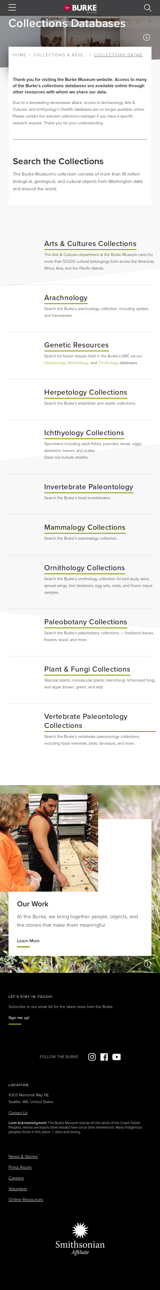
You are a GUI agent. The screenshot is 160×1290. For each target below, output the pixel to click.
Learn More (28, 941)
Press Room (20, 1167)
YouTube (116, 1057)
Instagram (92, 1057)
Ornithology (108, 362)
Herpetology (55, 362)
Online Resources (26, 1200)
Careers (16, 1178)
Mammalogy (78, 362)
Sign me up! (19, 1017)
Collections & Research (65, 55)
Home (19, 55)
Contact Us (18, 1112)
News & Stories (23, 1156)
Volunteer (18, 1189)
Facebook (104, 1057)
